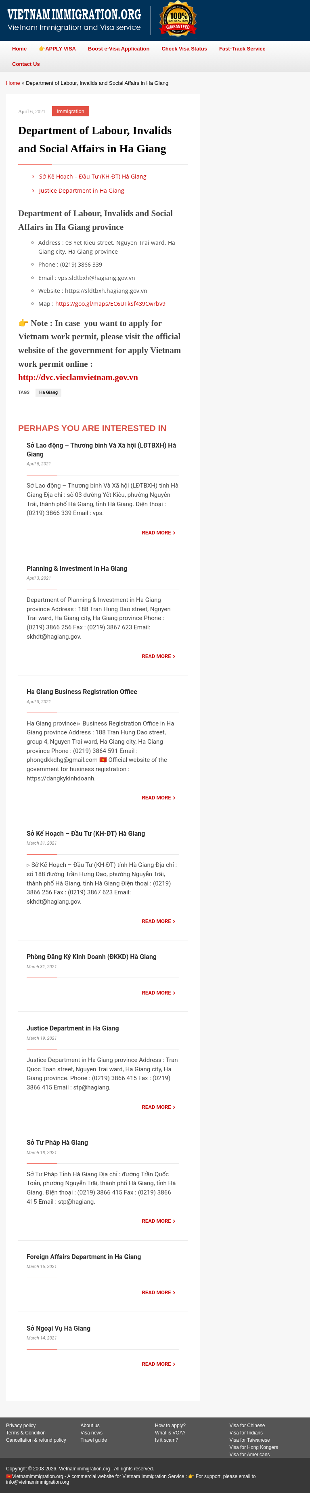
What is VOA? (170, 1433)
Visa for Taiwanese (250, 1440)
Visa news (92, 1433)
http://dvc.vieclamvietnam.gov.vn (78, 377)
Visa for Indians (246, 1433)
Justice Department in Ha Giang (76, 190)
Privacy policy (21, 1425)
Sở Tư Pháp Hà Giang (57, 1142)
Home (13, 83)
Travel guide (94, 1440)
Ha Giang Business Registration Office (82, 692)
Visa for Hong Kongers (254, 1447)
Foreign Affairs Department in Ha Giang (84, 1257)
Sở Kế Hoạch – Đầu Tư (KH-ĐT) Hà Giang (88, 176)
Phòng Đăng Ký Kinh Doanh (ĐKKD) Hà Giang (92, 957)
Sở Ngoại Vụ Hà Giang (58, 1328)
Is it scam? (166, 1440)
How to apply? (170, 1425)
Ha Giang (48, 392)
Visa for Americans (250, 1454)
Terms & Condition (26, 1433)
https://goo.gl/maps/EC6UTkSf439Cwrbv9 (110, 303)
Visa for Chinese (247, 1425)
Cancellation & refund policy (36, 1440)
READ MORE (156, 533)
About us (90, 1425)
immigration (70, 111)
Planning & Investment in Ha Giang (77, 568)
